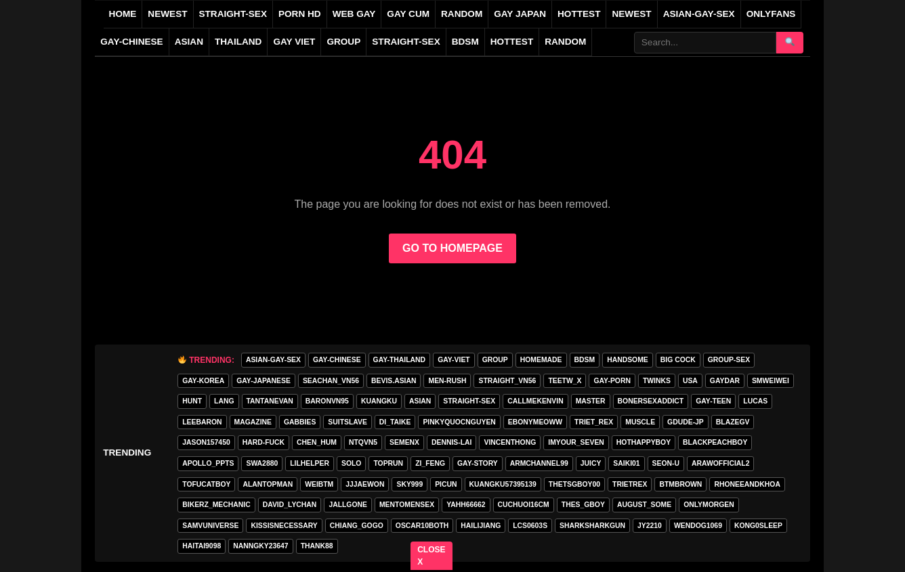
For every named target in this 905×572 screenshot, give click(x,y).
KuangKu (379, 401)
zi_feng (430, 463)
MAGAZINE (253, 422)
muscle (640, 422)
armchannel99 (539, 463)
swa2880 (262, 463)
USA (690, 380)
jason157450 (206, 442)
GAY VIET (294, 42)
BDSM (465, 42)
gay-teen (713, 401)
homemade (541, 360)
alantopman (268, 484)
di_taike (395, 422)
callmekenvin (535, 401)
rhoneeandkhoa (747, 484)
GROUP (343, 42)
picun (446, 484)
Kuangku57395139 (502, 484)
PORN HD (299, 14)
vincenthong (510, 442)
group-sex (729, 360)
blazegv (733, 422)
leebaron (202, 422)
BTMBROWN (680, 484)
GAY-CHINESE (131, 42)
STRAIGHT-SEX (233, 14)
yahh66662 (465, 504)
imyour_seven (576, 442)
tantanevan (270, 401)
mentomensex (406, 504)
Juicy (591, 463)
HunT (192, 401)
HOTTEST (578, 14)
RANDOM (461, 14)
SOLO (351, 463)
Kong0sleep (758, 525)
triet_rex (593, 422)
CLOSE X (432, 556)
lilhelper (309, 463)
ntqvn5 (363, 442)
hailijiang (481, 525)
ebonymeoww (535, 422)
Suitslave (347, 422)
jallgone (348, 504)
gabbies (300, 422)
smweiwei (770, 380)
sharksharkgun (592, 525)
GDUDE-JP (685, 422)
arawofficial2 (720, 463)
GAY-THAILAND (399, 360)
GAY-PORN (611, 380)
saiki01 (626, 463)
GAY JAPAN (520, 14)
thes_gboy (583, 504)
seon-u (665, 463)
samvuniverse (210, 525)
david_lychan (290, 504)
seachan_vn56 (331, 380)
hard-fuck (264, 442)
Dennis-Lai (451, 442)
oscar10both (422, 525)
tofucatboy (206, 484)
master (591, 401)
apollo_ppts (208, 463)
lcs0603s (530, 525)
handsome (627, 360)
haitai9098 (201, 546)
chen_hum (317, 442)
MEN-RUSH (447, 380)
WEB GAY (354, 14)
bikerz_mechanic (216, 504)
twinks (657, 380)
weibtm (319, 484)
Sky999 (409, 484)
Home (123, 14)
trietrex (629, 484)
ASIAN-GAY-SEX (699, 14)
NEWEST (167, 14)
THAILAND (238, 42)
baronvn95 (327, 401)
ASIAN (189, 42)
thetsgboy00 (574, 484)
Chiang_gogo (356, 525)
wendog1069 (698, 525)
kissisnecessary (284, 525)
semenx (404, 442)
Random (565, 42)
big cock (678, 360)
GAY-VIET (454, 360)
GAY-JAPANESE (263, 380)
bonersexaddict (651, 401)
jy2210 (649, 525)
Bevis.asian (393, 380)
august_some (644, 504)
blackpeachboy (715, 442)
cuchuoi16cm (523, 504)
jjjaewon (364, 484)
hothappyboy (643, 442)
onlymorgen (708, 504)
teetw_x (564, 380)
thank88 (317, 546)
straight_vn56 (507, 380)
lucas (755, 401)
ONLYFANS (771, 14)
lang (224, 401)
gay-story (477, 463)
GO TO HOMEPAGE (452, 248)
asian (420, 401)
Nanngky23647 (260, 546)
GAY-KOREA (203, 380)
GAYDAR (725, 380)
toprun (388, 463)
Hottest (511, 42)
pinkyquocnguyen (459, 422)
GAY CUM (408, 14)
